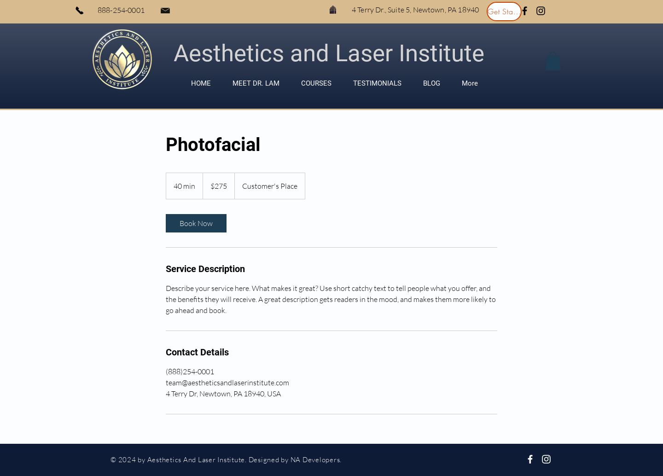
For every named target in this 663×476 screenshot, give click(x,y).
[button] (553, 61)
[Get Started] (504, 11)
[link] (196, 223)
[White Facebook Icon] (530, 459)
